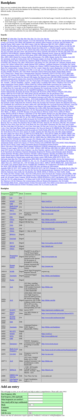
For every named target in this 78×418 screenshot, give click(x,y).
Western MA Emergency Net (52, 181)
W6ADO (54, 179)
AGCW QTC (22, 50)
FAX (63, 79)
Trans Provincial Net (48, 173)
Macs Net (66, 106)
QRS (52, 148)
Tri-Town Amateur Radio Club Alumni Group (21, 175)
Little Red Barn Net (43, 104)
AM (14, 51)
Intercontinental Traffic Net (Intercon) (15, 97)
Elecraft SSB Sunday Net (32, 77)
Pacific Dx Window (20, 141)
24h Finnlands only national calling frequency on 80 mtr (41, 42)
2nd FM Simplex (65, 42)
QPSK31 (38, 148)
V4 (69, 177)
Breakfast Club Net (48, 60)
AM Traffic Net (68, 51)
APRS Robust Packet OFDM (47, 55)
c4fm (22, 62)
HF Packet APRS (45, 91)
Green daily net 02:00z (21, 88)
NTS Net (61, 130)
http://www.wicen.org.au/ (50, 344)
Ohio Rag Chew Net (51, 132)
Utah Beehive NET (61, 177)
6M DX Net (35, 46)
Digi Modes (27, 71)
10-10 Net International (36, 40)
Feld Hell (13, 239)
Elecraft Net (19, 77)
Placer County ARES (18, 144)
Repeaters (9, 153)
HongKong (7, 95)
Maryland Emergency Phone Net (57, 108)
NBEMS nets (45, 121)
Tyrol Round (53, 175)
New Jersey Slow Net (15, 124)
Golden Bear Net (8, 88)
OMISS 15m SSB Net (29, 135)
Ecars (13, 77)
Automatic (6, 59)
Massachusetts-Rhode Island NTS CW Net (21, 110)
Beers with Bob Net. (21, 60)
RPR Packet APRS (50, 157)
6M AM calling (12, 46)
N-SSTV (11, 119)
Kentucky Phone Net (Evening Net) (37, 102)
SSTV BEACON (32, 168)
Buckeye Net (16, 62)
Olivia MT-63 (49, 133)
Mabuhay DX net (56, 106)
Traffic (63, 172)
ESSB (50, 79)
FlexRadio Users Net (25, 80)
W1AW (37, 179)
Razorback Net (10, 152)
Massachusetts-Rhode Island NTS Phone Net (50, 110)
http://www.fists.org (48, 229)
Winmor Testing (29, 183)
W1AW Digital (45, 179)
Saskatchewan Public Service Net (53, 159)
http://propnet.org (47, 266)
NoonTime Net (10, 130)
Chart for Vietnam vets (30, 66)
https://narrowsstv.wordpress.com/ (53, 310)
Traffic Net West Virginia (12, 173)
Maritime (11, 108)
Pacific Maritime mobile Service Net (39, 141)
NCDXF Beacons (12, 317)
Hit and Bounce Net (42, 93)
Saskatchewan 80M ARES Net (32, 159)
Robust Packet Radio (26, 155)
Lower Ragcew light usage (42, 106)
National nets (24, 121)
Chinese (40, 66)
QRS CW (57, 148)
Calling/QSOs (18, 64)
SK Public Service (34, 162)
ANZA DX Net (20, 55)
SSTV (15, 168)
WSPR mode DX (15, 184)
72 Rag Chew (11, 48)
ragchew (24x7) (50, 150)
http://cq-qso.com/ (48, 214)
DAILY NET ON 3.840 (61, 70)
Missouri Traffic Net (48, 115)
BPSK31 (38, 60)
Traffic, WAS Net (26, 173)
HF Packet (19, 91)
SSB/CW (10, 168)
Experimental (57, 79)
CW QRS (29, 70)
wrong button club (61, 183)
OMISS (63, 133)
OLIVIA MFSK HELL (36, 133)
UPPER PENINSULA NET (46, 177)
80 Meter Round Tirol (33, 48)
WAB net (60, 179)
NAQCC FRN (42, 119)
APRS (36, 55)
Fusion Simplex (19, 84)
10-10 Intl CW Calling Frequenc (18, 40)
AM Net (60, 51)
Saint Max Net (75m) (15, 159)
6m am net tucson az (24, 46)
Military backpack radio (33, 115)
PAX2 (9, 144)
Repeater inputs (61, 152)
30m (28, 39)
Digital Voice (9, 73)
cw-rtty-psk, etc (38, 70)
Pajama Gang (39, 142)
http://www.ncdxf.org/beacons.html (53, 317)
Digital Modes (61, 71)
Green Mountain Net (36, 88)
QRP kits (47, 148)
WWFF (23, 184)
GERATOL (9, 86)
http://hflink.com (47, 287)
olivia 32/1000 (24, 133)
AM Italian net (52, 51)
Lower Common (27, 106)
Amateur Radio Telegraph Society (42, 53)
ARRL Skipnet (49, 57)
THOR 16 (45, 172)
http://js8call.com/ (47, 246)
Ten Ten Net (29, 170)
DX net (5, 75)
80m (15, 39)
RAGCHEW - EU (61, 150)
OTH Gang (65, 139)
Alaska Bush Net (45, 50)
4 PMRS (61, 44)
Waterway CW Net (10, 181)
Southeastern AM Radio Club (57, 164)
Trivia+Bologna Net (42, 175)
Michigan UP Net (31, 113)
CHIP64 (46, 66)
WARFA (66, 179)
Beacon (6, 60)
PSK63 (25, 146)
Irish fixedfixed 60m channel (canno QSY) (49, 99)
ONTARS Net (17, 139)
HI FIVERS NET (18, 93)
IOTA (33, 99)
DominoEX (45, 73)
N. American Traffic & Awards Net (25, 119)
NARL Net (50, 119)
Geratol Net (17, 86)
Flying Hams (36, 80)
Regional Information (29, 152)
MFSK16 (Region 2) (19, 113)
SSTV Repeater (51, 168)
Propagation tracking (46, 144)
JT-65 (34, 101)
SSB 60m (14, 166)
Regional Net (41, 152)
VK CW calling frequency (15, 179)
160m (12, 39)
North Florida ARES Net (46, 130)
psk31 (11, 146)
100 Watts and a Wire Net (53, 40)
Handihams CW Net (42, 90)
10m (45, 39)
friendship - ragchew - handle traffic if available (32, 82)
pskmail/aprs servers (55, 146)
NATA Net (15, 121)
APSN (59, 55)
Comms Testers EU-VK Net (27, 68)
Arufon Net (58, 57)
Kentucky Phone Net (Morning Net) (61, 102)
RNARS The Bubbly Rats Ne (59, 153)
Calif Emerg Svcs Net (41, 62)
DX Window (12, 75)
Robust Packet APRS (12, 155)
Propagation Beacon (32, 144)
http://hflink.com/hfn (48, 300)
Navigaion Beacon (35, 121)
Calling (11, 64)
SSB (9, 166)
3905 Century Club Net (32, 44)
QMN (32, 148)
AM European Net (31, 51)
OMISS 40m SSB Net (28, 137)
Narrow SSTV (7, 121)
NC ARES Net (62, 121)
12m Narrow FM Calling (14, 42)
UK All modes (9, 177)
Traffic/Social (36, 173)
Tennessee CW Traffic (61, 170)
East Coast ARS (45, 75)
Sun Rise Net (9, 170)
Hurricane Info (16, 95)
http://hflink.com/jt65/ (49, 219)
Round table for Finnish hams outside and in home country (25, 157)
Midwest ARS (8, 115)
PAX (5, 144)
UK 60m (67, 175)
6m (48, 39)
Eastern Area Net (56, 75)
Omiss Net (65, 137)
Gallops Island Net (30, 84)
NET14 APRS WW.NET (35, 122)
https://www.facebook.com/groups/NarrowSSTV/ (58, 313)
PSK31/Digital (18, 146)
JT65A (48, 101)
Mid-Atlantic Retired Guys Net (48, 113)
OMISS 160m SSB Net (43, 135)
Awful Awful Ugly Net (25, 59)
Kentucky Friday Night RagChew (14, 102)
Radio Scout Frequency (24, 150)
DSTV (64, 73)
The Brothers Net (30, 172)
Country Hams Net (43, 68)
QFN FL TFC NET (23, 148)
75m (18, 39)
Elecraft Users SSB (47, 77)
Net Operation (22, 122)
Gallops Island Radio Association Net (49, 84)
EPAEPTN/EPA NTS (41, 79)
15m (38, 39)
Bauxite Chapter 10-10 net (41, 59)
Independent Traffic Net (49, 95)
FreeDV (52, 80)
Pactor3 (32, 142)
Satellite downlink (15, 161)
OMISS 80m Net (40, 137)
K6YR (60, 101)
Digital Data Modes (49, 71)
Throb (59, 172)
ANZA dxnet (29, 55)
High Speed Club (30, 93)
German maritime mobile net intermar (33, 86)
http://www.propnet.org (49, 256)
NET (8, 122)
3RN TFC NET (53, 44)
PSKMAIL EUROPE (41, 146)
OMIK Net (57, 133)
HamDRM (32, 90)
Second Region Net (62, 161)
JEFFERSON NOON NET (15, 101)
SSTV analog (22, 168)
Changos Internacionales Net (13, 66)
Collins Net (66, 66)
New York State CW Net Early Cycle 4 (16, 126)
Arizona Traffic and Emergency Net (32, 57)
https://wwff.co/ (47, 201)
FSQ (65, 82)
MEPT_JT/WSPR (17, 111)
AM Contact (20, 51)
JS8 (26, 101)
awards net (14, 59)
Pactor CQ (25, 142)
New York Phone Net (29, 124)
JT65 (38, 101)
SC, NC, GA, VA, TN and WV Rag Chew (41, 161)
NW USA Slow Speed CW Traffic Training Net (28, 132)
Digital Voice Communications (25, 73)
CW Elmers (22, 70)
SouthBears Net (43, 164)
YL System (45, 184)
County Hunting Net (56, 68)
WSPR (69, 183)
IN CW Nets (37, 95)
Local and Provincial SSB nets (60, 104)
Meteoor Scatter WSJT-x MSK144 (54, 111)
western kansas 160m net (34, 181)
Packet (11, 142)
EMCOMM (57, 77)
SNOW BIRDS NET (58, 162)
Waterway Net (21, 181)
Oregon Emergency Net (53, 139)
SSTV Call (42, 168)
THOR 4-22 (52, 172)
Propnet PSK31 (12, 266)
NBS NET (53, 121)
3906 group (44, 44)
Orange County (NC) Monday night (33, 139)
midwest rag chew (19, 115)
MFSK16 (9, 113)
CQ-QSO (66, 68)
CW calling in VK (12, 70)
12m (41, 39)
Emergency (65, 77)
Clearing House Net (55, 66)
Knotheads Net (9, 104)
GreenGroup (47, 88)
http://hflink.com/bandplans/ (51, 276)
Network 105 (48, 122)
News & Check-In (45, 128)
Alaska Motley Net (57, 50)
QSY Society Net (10, 150)
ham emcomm (10, 90)
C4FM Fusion (29, 62)
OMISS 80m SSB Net (54, 137)
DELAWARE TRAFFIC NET (13, 71)
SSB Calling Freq (23, 166)
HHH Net (9, 93)
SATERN (25, 161)
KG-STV (13, 331)
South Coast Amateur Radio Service (16, 164)
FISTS (6, 80)
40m (25, 39)
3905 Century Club (18, 44)
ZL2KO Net (53, 184)
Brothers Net (58, 60)
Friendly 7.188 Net (10, 82)
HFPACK (54, 91)
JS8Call (29, 101)
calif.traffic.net (53, 62)
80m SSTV (44, 48)
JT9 (56, 101)
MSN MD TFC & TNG (23, 117)
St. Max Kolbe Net (62, 168)
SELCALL (8, 162)
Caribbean (41, 64)
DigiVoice (38, 73)
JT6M (52, 101)
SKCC (42, 162)
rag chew (35, 150)
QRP (42, 148)
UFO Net (61, 175)
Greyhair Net (56, 88)
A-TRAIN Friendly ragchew (57, 48)
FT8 (68, 82)
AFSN (16, 50)
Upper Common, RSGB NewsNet (26, 177)
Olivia (17, 133)
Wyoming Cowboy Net (33, 184)
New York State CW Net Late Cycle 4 (41, 126)
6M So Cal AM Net (65, 46)
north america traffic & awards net (27, 130)
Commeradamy (13, 68)
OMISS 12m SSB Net (14, 135)
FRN (49, 82)
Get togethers (51, 86)
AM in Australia (42, 51)
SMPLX (47, 162)
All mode (10, 51)
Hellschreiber (10, 91)
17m (35, 39)
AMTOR (64, 53)
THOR (39, 172)
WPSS (52, 183)
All (8, 39)
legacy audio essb (30, 104)
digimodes (34, 71)
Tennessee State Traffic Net (16, 172)
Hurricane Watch (26, 95)
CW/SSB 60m (48, 70)
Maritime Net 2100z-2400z (38, 108)
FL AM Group (13, 80)
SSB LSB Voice (35, 166)
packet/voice (18, 142)
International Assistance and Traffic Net (41, 97)
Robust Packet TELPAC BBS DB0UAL (47, 155)
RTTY (59, 157)
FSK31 (54, 82)
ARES (6, 57)
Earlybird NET (35, 75)
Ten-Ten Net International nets (43, 170)
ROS (61, 155)
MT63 (6, 119)
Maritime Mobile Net (22, 108)
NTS (56, 130)
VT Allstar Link (30, 179)
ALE (5, 51)
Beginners (31, 60)
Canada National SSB (31, 64)
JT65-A (43, 101)
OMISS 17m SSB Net (59, 135)
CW (71, 68)
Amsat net (57, 53)
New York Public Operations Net (47, 124)
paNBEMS (47, 142)
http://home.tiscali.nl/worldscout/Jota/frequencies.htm (59, 207)
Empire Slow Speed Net (26, 79)
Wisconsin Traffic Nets (42, 183)
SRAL (6, 166)
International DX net (61, 97)
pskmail (31, 146)
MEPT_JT (7, 111)
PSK (7, 146)
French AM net (60, 80)
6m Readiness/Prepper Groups (49, 46)
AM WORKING (13, 53)
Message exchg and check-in (33, 111)
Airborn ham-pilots (33, 50)
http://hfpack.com (47, 370)
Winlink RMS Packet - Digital (14, 183)
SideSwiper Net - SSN (20, 162)
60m (22, 39)
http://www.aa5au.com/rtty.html (52, 243)
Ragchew (41, 150)
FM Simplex (45, 80)
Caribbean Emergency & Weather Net (58, 64)
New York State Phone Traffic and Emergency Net (22, 128)
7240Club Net (20, 48)
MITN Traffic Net (61, 115)
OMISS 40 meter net (13, 137)
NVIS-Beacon (8, 132)
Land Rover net (19, 104)
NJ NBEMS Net (57, 128)
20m (31, 39)
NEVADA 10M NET (59, 122)
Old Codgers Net (9, 133)
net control (13, 122)
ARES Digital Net (15, 57)
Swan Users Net (19, 170)
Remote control (51, 152)
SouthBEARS (32, 164)
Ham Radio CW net (22, 90)
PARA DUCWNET (58, 142)
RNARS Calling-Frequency (22, 153)
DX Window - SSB (23, 75)
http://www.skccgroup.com (50, 210)
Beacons (11, 60)
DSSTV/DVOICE (56, 73)
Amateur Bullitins (25, 53)
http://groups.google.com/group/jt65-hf (54, 222)
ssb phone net (45, 166)
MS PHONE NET (9, 117)
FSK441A (60, 82)
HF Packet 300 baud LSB (31, 91)
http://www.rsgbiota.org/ (50, 336)
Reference (18, 152)
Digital (40, 71)
